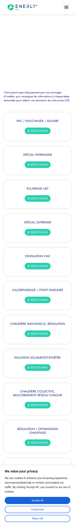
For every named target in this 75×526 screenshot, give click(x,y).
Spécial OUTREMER (37, 222)
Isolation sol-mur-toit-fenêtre (37, 357)
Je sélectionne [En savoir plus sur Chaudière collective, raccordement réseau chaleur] (38, 405)
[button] (66, 7)
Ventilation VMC (37, 256)
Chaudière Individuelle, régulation (37, 324)
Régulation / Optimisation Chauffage (37, 431)
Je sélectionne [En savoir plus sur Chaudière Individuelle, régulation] (38, 334)
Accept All (37, 500)
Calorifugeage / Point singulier (37, 290)
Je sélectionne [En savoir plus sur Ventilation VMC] (38, 266)
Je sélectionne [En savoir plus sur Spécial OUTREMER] (38, 232)
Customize (37, 509)
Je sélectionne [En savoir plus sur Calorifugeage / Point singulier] (38, 300)
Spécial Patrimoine (37, 155)
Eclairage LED (37, 188)
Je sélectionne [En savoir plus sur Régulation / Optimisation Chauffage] (38, 442)
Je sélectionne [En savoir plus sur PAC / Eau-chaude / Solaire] (38, 131)
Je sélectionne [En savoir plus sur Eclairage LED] (38, 198)
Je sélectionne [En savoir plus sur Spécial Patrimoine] (38, 164)
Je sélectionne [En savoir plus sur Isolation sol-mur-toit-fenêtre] (38, 367)
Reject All (37, 518)
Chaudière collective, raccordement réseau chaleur (37, 393)
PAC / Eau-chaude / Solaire (38, 121)
